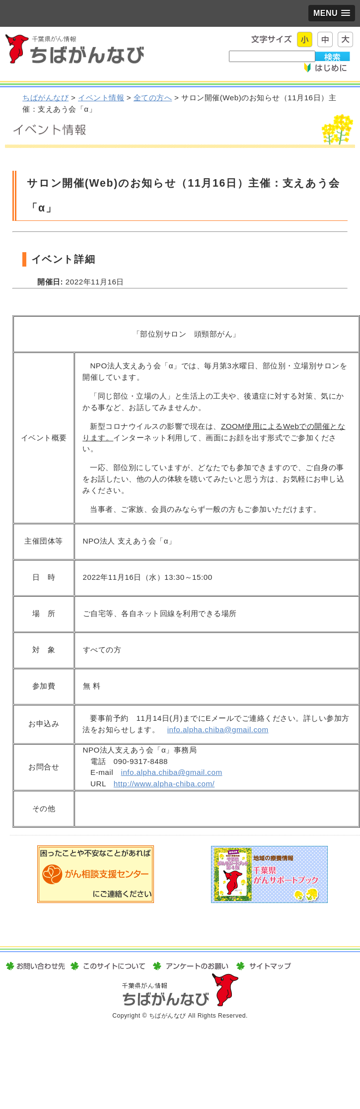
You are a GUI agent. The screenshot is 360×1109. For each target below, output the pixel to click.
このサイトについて (108, 966)
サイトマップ (262, 966)
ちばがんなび (45, 97)
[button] (331, 13)
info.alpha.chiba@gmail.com (218, 729)
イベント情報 (101, 97)
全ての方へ (153, 97)
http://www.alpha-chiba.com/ (164, 783)
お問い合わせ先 (36, 966)
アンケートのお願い (190, 966)
